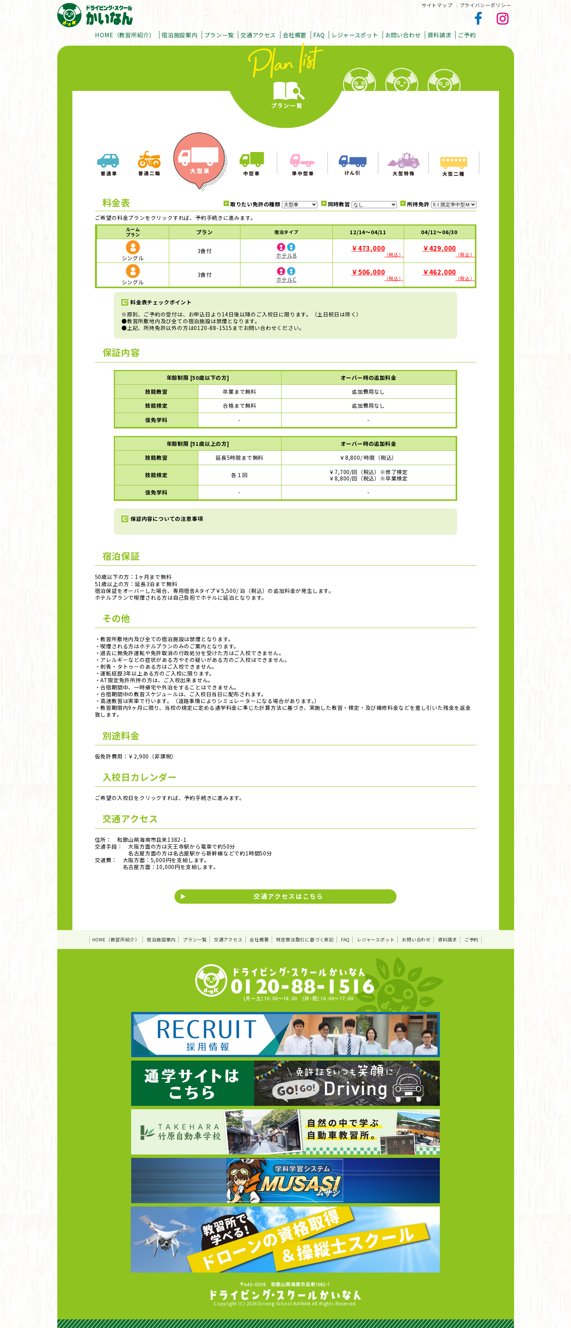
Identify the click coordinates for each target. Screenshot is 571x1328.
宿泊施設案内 (179, 35)
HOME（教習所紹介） (125, 35)
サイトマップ (437, 5)
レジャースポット (354, 35)
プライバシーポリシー (485, 5)
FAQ (319, 35)
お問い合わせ (403, 35)
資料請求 (439, 35)
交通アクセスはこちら (289, 896)
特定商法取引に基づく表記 (305, 939)
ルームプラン (133, 232)
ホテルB (286, 255)
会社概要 (294, 35)
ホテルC (286, 279)
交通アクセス (258, 35)
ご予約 (467, 35)
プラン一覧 (219, 35)
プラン (204, 232)
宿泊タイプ (286, 232)
